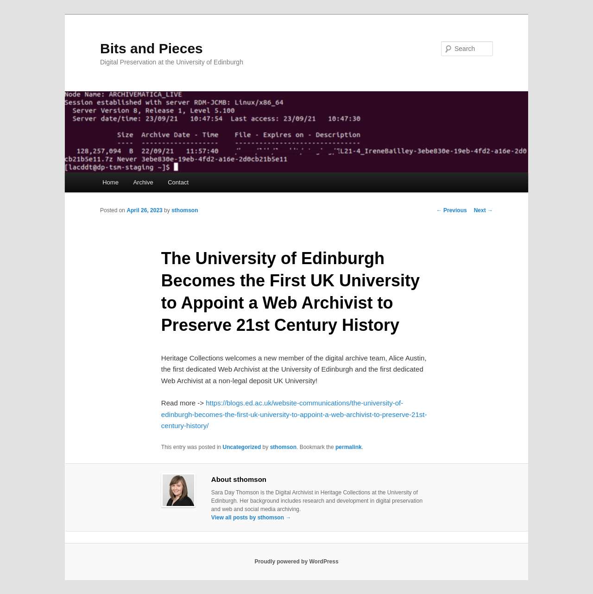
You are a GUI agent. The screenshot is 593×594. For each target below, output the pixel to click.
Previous (451, 210)
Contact (178, 182)
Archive (143, 182)
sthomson (184, 210)
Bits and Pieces (151, 48)
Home (110, 182)
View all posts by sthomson (251, 517)
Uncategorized (242, 447)
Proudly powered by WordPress (296, 561)
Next (483, 210)
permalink (348, 447)
